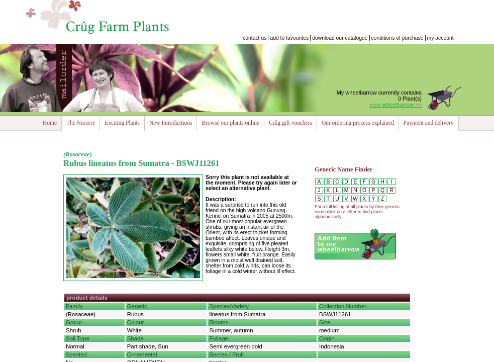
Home (50, 123)
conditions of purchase (397, 38)
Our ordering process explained (358, 123)
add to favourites (289, 38)
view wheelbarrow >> (396, 105)
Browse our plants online (230, 123)
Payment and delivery (429, 123)
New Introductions (170, 123)
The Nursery (80, 123)
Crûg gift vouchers (290, 123)
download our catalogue (339, 38)
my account (440, 38)
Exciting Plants (122, 123)
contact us (254, 38)
